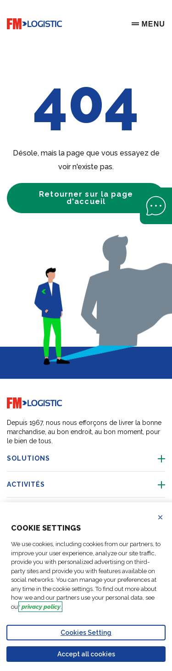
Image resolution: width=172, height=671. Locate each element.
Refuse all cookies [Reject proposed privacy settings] (166, 517)
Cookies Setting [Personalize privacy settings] (86, 632)
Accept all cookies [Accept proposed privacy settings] (86, 654)
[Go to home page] (34, 24)
